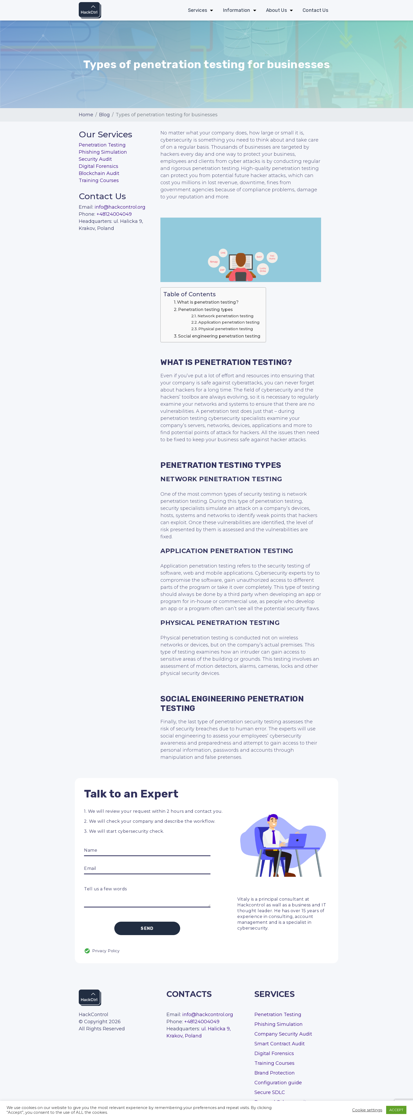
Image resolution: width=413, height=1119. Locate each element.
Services (197, 10)
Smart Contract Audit (279, 1044)
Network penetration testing (225, 316)
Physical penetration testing (225, 329)
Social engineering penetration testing (219, 336)
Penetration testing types (205, 309)
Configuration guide (278, 1083)
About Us (276, 10)
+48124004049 (114, 214)
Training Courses (99, 180)
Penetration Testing (102, 145)
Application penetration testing (228, 322)
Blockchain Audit (99, 173)
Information (236, 10)
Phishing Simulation (103, 152)
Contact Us (315, 10)
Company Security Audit (283, 1034)
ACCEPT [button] (396, 1110)
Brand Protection (274, 1073)
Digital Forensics (98, 166)
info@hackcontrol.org (120, 207)
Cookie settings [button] (367, 1110)
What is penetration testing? (208, 302)
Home (86, 115)
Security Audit (95, 159)
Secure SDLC (269, 1092)
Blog (104, 115)
